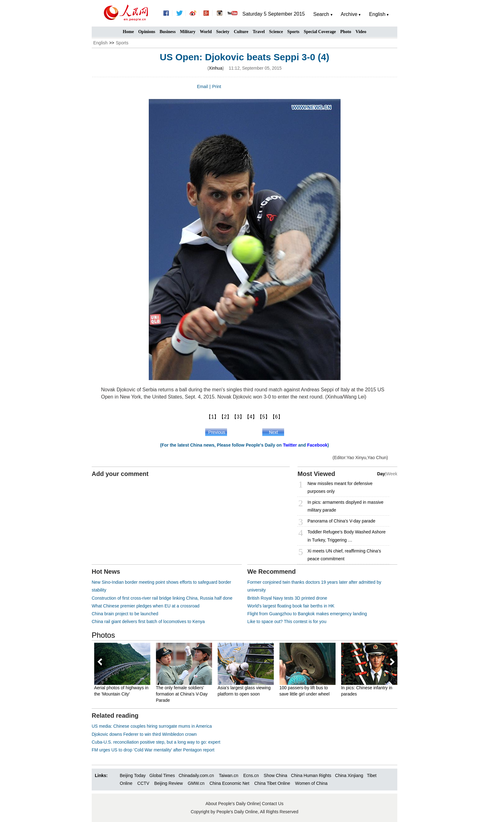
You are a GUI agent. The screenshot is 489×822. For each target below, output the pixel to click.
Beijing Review (168, 783)
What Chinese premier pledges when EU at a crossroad (146, 605)
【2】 (225, 416)
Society (223, 31)
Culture (241, 31)
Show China (276, 775)
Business (168, 31)
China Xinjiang (349, 775)
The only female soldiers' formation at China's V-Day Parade (182, 693)
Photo (345, 31)
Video (361, 31)
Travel (259, 31)
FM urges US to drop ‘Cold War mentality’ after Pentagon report (153, 749)
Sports (293, 31)
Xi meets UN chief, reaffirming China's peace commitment (344, 554)
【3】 (238, 416)
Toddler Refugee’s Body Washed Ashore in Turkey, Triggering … (346, 535)
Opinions (146, 31)
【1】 (212, 416)
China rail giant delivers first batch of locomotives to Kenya (148, 621)
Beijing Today (133, 775)
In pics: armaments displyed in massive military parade (345, 506)
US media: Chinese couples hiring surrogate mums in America (152, 726)
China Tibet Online (272, 783)
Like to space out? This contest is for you (286, 621)
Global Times (162, 775)
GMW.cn (197, 783)
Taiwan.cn (228, 775)
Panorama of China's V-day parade (341, 520)
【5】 (263, 416)
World (206, 31)
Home (128, 31)
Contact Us (272, 803)
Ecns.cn (251, 775)
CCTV (143, 783)
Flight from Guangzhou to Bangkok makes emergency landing (307, 613)
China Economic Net (229, 783)
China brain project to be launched (125, 613)
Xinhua (216, 68)
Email (202, 86)
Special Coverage (320, 31)
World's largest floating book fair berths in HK (290, 605)
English (100, 42)
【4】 (250, 416)
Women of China (311, 783)
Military (188, 31)
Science (276, 31)
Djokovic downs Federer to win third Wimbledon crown (144, 734)
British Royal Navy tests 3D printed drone (287, 598)
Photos (103, 635)
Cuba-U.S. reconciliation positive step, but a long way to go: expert (156, 742)
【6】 (276, 416)
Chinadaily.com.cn (196, 775)
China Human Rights (311, 775)
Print (216, 86)
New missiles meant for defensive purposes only (340, 487)
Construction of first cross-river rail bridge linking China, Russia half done (162, 598)
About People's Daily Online (232, 803)
